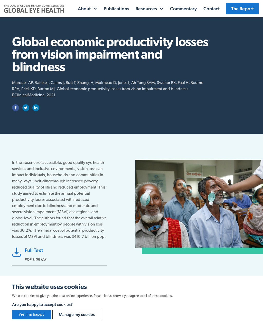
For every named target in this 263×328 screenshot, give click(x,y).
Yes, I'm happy (31, 315)
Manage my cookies (77, 314)
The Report (242, 8)
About (84, 8)
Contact (211, 8)
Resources (146, 8)
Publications (116, 8)
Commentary (183, 8)
